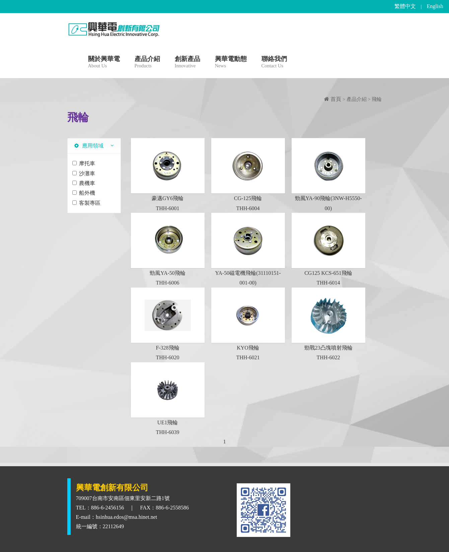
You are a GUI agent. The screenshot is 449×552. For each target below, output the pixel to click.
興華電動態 (231, 62)
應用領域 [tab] (88, 145)
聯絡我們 (274, 62)
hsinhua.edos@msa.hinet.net (126, 517)
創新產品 (187, 62)
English (435, 6)
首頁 (332, 99)
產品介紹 (147, 62)
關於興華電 (104, 62)
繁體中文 (405, 6)
